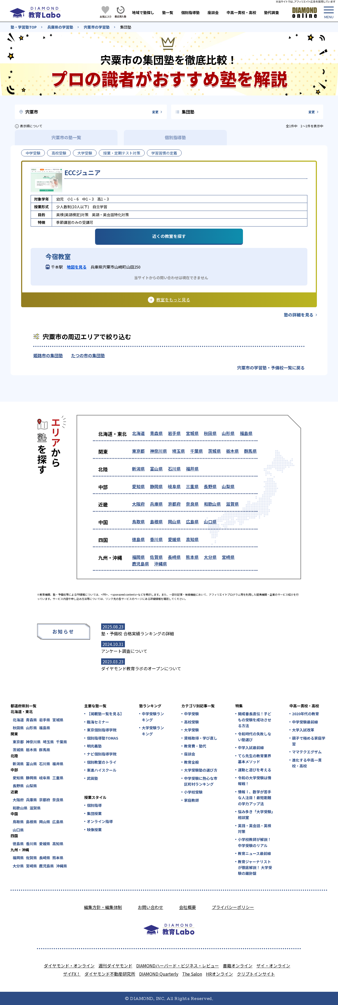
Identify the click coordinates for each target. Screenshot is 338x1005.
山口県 (210, 521)
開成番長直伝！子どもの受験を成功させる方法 (254, 719)
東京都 (138, 451)
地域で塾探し (143, 12)
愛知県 (138, 486)
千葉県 (196, 451)
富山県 (156, 468)
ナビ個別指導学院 (101, 754)
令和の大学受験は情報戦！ (254, 780)
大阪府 (138, 504)
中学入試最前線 (251, 747)
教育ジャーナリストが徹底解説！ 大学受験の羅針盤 (255, 867)
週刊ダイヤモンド (115, 965)
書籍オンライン (237, 965)
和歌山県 (212, 504)
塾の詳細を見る (298, 314)
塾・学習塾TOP (24, 27)
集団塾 (125, 27)
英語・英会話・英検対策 (254, 828)
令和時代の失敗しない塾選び (254, 736)
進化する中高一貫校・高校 (307, 762)
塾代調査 (271, 12)
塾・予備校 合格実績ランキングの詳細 (137, 633)
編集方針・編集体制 (103, 907)
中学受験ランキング (153, 716)
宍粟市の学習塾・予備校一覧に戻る (271, 367)
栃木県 (232, 451)
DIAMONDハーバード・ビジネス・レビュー (177, 965)
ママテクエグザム (307, 751)
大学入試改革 (303, 729)
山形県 (228, 433)
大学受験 (84, 153)
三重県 (192, 486)
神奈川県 (158, 451)
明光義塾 (94, 746)
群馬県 (250, 451)
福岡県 (138, 557)
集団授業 (94, 813)
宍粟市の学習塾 (97, 27)
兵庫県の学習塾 (60, 27)
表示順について (31, 126)
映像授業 (94, 829)
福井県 (192, 468)
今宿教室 (58, 256)
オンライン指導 (100, 821)
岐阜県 (174, 486)
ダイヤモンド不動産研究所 (109, 974)
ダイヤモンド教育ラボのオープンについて (141, 668)
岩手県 (174, 433)
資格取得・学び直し (200, 738)
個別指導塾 (190, 12)
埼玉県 (178, 451)
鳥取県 (138, 521)
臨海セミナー (98, 722)
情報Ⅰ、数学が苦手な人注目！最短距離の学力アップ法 (254, 797)
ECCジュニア (82, 172)
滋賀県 (232, 504)
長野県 (210, 486)
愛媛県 (174, 539)
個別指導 (94, 805)
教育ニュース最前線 (254, 853)
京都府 (174, 504)
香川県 (156, 539)
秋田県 (210, 433)
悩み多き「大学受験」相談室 (255, 814)
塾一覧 (167, 12)
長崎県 (174, 557)
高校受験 (58, 153)
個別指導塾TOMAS (102, 738)
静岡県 (156, 486)
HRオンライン (219, 974)
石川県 (174, 468)
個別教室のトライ (101, 762)
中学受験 (33, 153)
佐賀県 (156, 557)
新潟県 (138, 468)
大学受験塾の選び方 (200, 770)
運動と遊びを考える (254, 769)
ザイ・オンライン (273, 965)
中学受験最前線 (305, 722)
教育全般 (191, 762)
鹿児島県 (140, 563)
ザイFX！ (72, 974)
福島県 (246, 433)
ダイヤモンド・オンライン (69, 965)
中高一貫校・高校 (241, 12)
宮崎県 (228, 557)
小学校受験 (193, 792)
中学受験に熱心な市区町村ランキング (200, 781)
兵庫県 (156, 504)
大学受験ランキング (153, 730)
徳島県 (138, 539)
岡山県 (174, 521)
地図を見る (77, 267)
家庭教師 (191, 800)
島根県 (156, 521)
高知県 (192, 539)
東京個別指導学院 (101, 729)
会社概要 (187, 907)
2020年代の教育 (305, 713)
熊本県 (192, 557)
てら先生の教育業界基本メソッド (254, 758)
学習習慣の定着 (164, 153)
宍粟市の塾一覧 (66, 137)
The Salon (192, 974)
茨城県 (214, 451)
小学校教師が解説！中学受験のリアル (254, 842)
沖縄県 (160, 563)
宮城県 (192, 433)
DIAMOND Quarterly (158, 974)
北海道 (138, 433)
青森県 (156, 433)
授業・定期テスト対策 (121, 153)
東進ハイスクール (101, 770)
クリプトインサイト (256, 974)
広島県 (192, 521)
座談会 (213, 12)
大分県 (210, 557)
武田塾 (92, 778)
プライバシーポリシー (233, 907)
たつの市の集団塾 (88, 355)
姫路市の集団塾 (48, 355)
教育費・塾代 (195, 746)
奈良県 (192, 504)
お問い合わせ (150, 907)
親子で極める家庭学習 (308, 740)
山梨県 (228, 486)
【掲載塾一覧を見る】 (105, 713)
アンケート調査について (124, 651)
